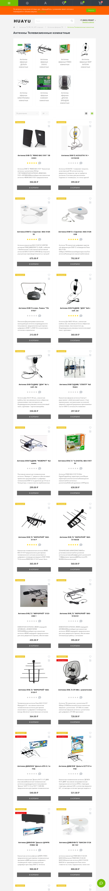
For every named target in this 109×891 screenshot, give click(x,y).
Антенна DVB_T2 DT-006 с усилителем (75, 690)
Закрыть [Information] (91, 10)
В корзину (34, 188)
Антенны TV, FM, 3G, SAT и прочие (31, 27)
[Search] (71, 21)
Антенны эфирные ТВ (55, 27)
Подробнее (42, 11)
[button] (45, 3)
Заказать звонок (88, 22)
